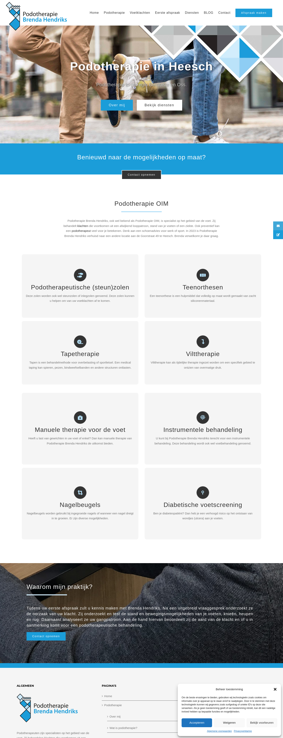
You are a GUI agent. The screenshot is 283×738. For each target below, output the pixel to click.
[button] (275, 689)
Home (108, 696)
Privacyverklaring (243, 731)
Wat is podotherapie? (123, 728)
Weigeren (229, 722)
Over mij (114, 716)
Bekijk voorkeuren (262, 722)
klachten (82, 226)
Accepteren (196, 722)
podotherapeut (81, 230)
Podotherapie (113, 705)
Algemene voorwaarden (219, 731)
